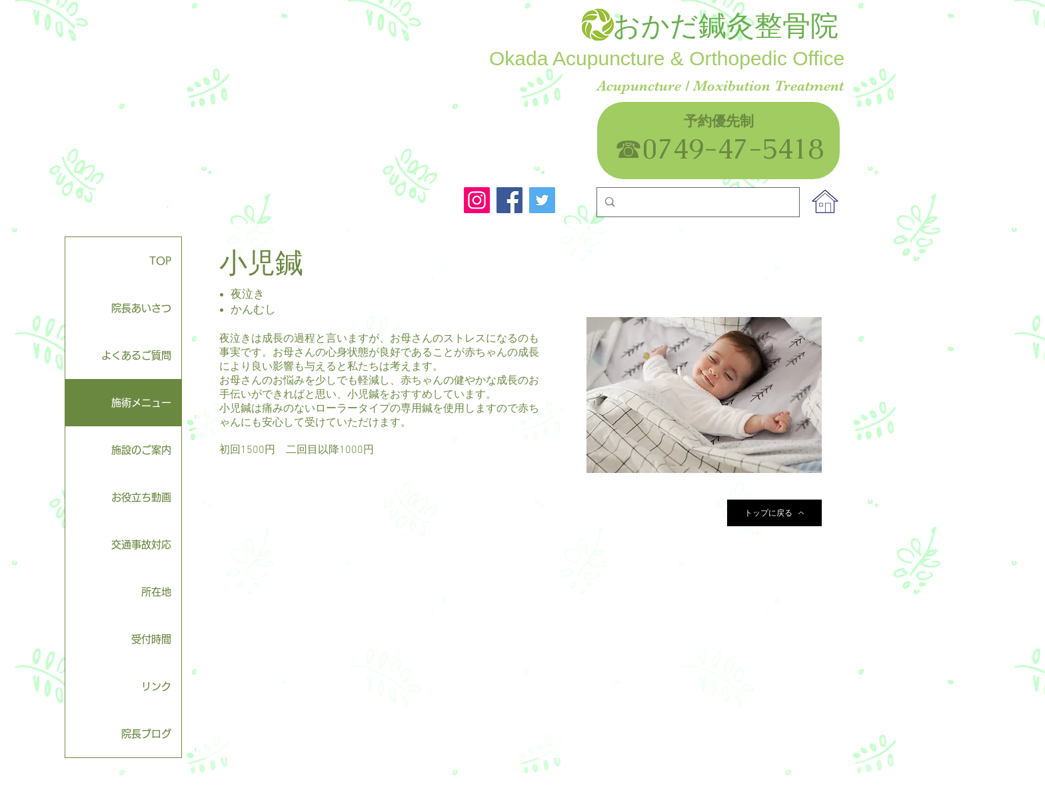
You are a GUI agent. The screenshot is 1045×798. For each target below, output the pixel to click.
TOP (160, 261)
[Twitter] (542, 200)
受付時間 (151, 639)
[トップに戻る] (774, 513)
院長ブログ (146, 734)
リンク (156, 686)
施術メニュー (141, 403)
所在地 (156, 592)
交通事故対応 (141, 545)
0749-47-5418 (747, 149)
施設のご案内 (141, 450)
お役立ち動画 (141, 497)
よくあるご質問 (136, 355)
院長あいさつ (141, 308)
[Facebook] (509, 200)
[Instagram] (477, 200)
